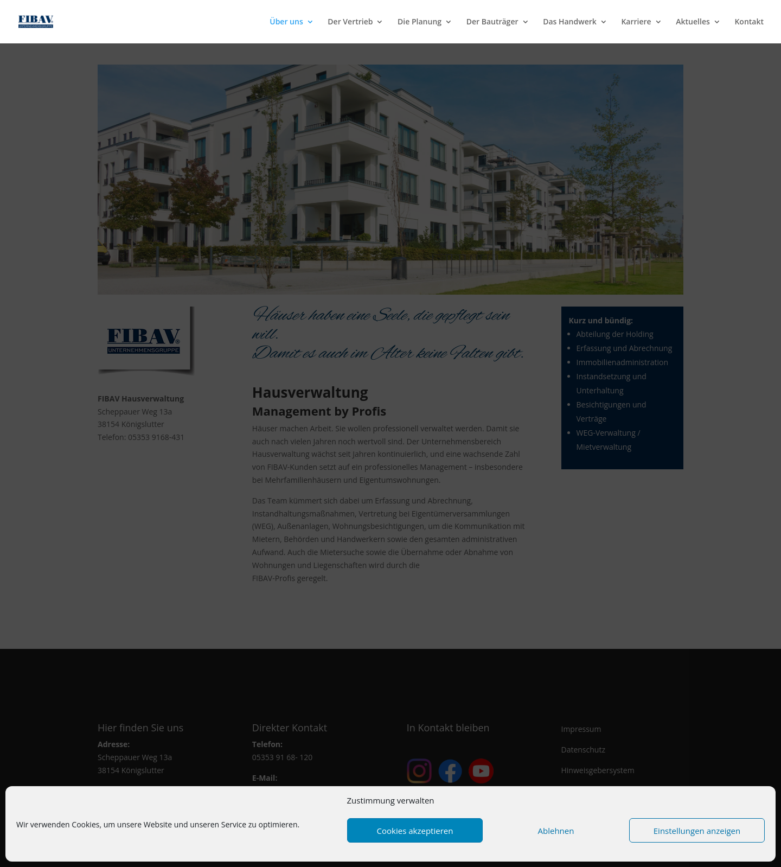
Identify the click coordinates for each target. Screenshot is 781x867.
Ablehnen (556, 830)
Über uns (286, 22)
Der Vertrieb (350, 22)
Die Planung (419, 22)
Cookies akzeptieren (415, 830)
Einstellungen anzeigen (697, 830)
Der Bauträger (492, 22)
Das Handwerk (570, 22)
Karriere (636, 22)
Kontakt (749, 22)
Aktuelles (692, 22)
